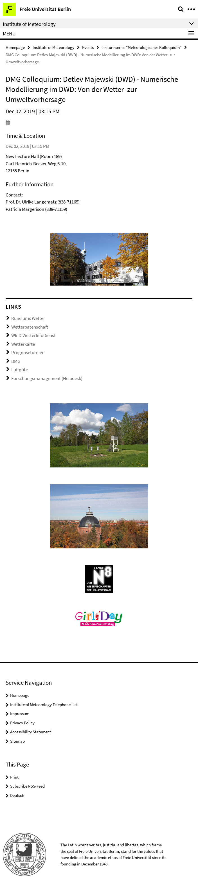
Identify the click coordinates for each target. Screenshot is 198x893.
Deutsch (17, 795)
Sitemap (17, 741)
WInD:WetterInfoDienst (33, 335)
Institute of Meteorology (53, 47)
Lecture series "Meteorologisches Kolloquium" (141, 47)
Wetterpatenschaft (29, 327)
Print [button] (14, 777)
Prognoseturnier (27, 352)
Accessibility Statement (30, 731)
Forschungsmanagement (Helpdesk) (46, 378)
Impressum (19, 713)
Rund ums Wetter (28, 318)
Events (88, 47)
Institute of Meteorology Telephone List (44, 704)
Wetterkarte (23, 344)
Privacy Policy (22, 722)
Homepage (15, 47)
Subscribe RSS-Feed (27, 786)
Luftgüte (19, 370)
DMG (15, 361)
